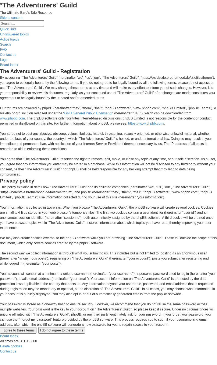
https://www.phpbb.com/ (146, 123)
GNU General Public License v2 (88, 113)
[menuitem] (14, 34)
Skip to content (11, 18)
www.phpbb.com (12, 118)
